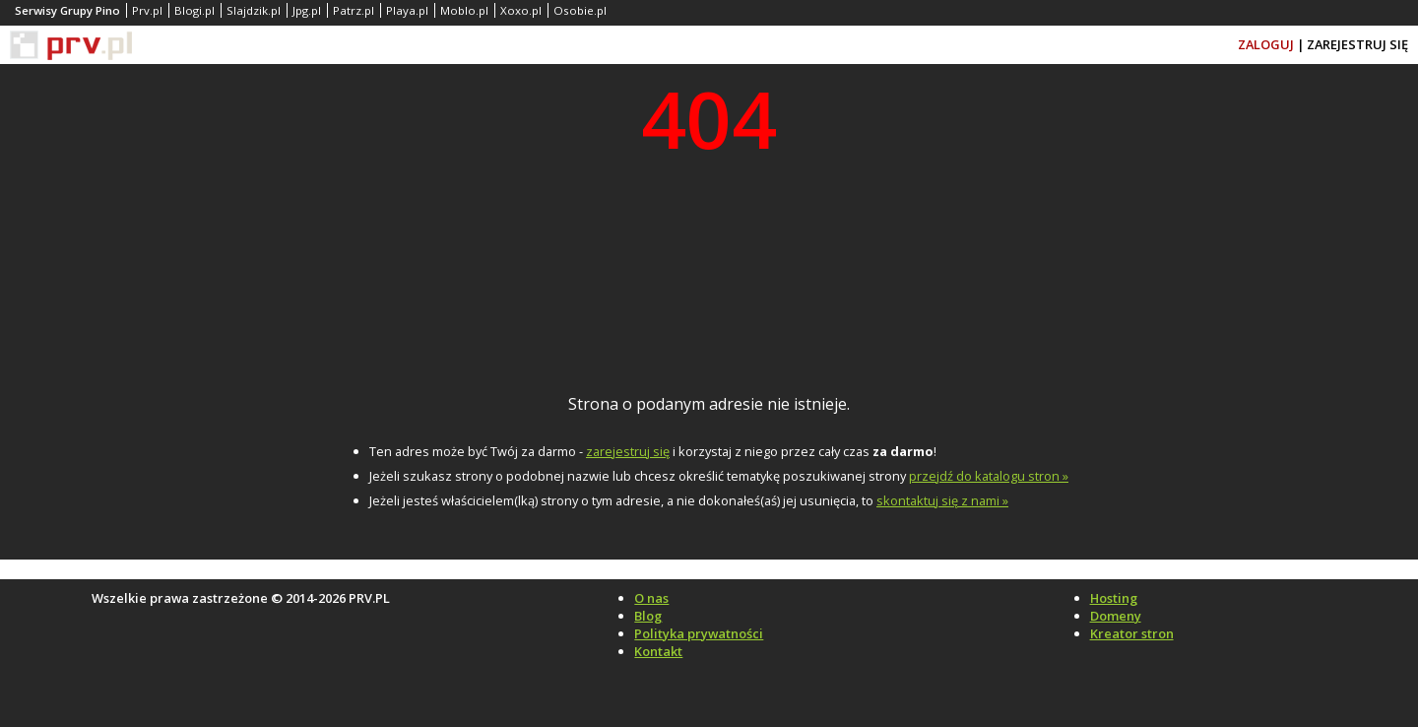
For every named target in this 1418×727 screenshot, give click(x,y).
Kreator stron (1132, 633)
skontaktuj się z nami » (942, 500)
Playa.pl (407, 10)
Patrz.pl (353, 10)
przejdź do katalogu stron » (988, 476)
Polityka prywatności (698, 633)
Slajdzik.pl (253, 10)
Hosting (1113, 598)
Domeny (1115, 616)
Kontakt (658, 651)
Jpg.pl (306, 10)
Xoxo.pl (521, 10)
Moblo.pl (464, 10)
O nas (651, 598)
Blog (648, 616)
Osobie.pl (580, 10)
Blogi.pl (194, 10)
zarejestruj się (628, 451)
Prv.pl (147, 10)
